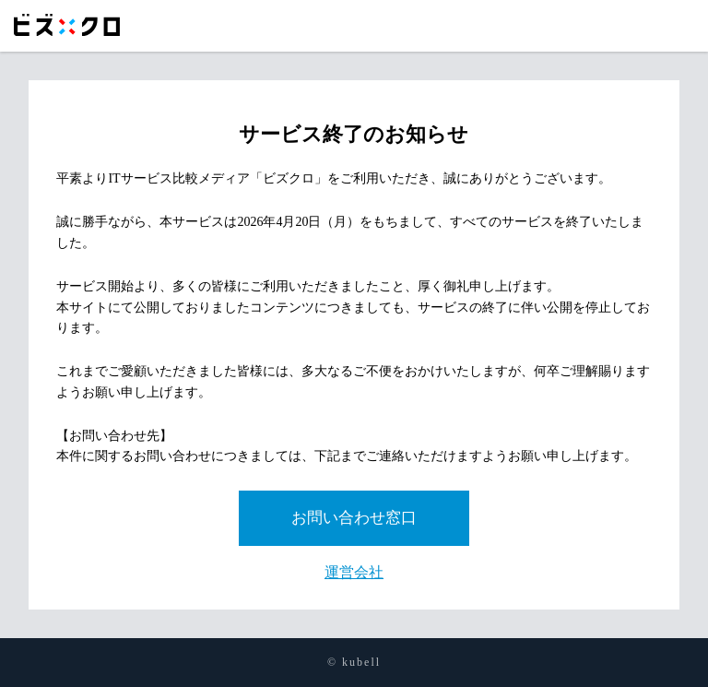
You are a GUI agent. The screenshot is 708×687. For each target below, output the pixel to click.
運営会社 (354, 572)
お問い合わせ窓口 (354, 518)
